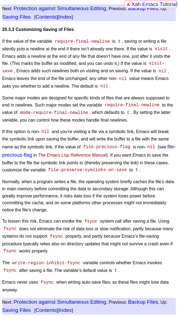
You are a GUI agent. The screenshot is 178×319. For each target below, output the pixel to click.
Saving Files (16, 17)
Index (65, 17)
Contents (46, 17)
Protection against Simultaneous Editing (60, 8)
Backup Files (143, 8)
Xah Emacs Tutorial (154, 4)
